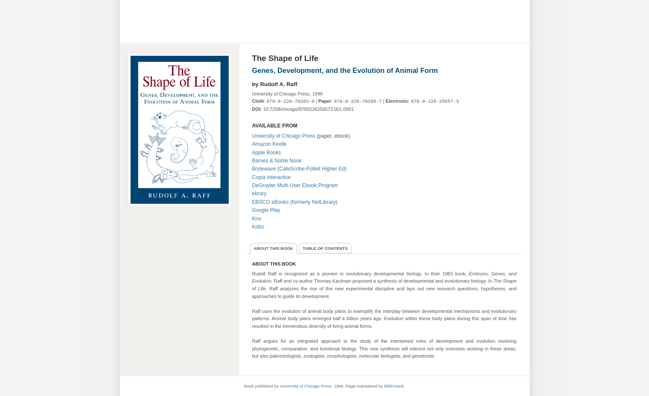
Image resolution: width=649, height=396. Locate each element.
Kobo (258, 227)
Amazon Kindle (269, 144)
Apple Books (266, 153)
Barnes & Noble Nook (277, 161)
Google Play (266, 210)
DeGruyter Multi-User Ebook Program (295, 185)
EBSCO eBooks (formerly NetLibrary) (295, 202)
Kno (257, 219)
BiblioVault (394, 386)
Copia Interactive (271, 177)
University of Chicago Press (284, 136)
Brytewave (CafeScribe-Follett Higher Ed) (299, 169)
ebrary (259, 194)
